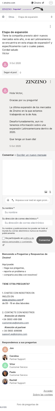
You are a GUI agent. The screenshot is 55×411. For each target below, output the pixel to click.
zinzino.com (8, 2)
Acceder (48, 390)
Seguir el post (10, 72)
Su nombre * (8, 208)
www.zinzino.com (11, 300)
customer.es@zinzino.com (15, 322)
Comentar (44, 240)
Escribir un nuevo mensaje (31, 154)
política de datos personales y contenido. (18, 240)
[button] (46, 192)
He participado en (18, 241)
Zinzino (36, 2)
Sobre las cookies (43, 394)
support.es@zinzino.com (14, 334)
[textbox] (27, 174)
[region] (27, 49)
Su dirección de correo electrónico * (20, 218)
